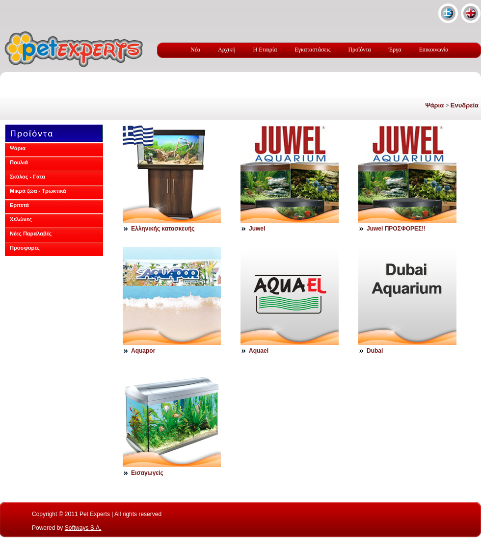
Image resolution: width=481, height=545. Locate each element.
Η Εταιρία (265, 49)
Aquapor (143, 350)
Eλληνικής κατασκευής (163, 228)
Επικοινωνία (434, 49)
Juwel (257, 228)
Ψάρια (434, 105)
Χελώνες (21, 219)
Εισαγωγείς (147, 472)
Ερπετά (19, 205)
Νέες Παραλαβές (31, 233)
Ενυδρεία (465, 105)
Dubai (375, 350)
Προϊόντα (359, 49)
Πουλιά (19, 162)
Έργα (395, 49)
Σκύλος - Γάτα (27, 177)
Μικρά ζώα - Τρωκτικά (38, 191)
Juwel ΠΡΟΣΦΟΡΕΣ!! (396, 228)
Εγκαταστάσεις (312, 49)
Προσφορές (25, 248)
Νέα (195, 49)
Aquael (258, 350)
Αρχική (227, 49)
